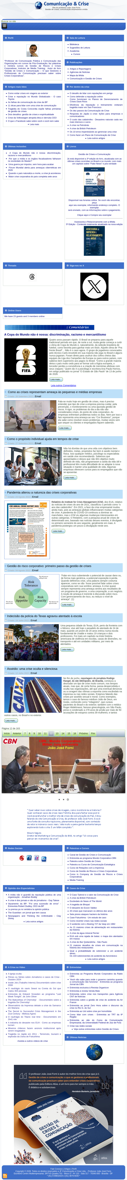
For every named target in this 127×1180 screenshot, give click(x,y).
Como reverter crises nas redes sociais (88, 921)
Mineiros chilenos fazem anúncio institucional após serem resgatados (34, 1029)
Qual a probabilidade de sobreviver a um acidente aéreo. (96, 952)
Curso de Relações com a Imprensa (87, 868)
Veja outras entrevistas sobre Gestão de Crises (96, 1029)
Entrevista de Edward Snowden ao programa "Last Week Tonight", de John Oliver (34, 995)
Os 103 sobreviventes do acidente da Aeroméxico (93, 956)
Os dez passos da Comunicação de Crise (89, 110)
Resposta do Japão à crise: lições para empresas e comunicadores (96, 115)
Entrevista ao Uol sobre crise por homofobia (90, 1011)
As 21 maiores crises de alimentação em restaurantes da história (96, 928)
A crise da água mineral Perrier (84, 933)
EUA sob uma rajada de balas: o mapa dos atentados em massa (96, 937)
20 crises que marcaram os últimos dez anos (91, 911)
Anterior (17, 733)
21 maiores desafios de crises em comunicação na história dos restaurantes (96, 946)
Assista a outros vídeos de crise (33, 1041)
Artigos (67, 1169)
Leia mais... (56, 379)
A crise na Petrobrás (79, 125)
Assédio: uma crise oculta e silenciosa (32, 668)
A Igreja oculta (14, 973)
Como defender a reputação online (86, 96)
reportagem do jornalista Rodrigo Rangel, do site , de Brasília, (89, 679)
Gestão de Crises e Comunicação (94, 154)
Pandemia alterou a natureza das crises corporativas (42, 492)
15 (68, 733)
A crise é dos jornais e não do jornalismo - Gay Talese (33, 900)
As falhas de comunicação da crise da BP (28, 102)
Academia (74, 51)
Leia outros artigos (96, 138)
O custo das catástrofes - (82, 119)
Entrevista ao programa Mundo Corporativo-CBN (93, 858)
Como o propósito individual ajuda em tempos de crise (43, 439)
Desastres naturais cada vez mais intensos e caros (96, 120)
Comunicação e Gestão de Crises (86, 78)
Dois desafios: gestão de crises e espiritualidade (31, 114)
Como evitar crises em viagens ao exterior (28, 93)
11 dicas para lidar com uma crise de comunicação (32, 105)
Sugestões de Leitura (80, 47)
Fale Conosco (56, 1169)
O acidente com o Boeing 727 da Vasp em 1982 (92, 924)
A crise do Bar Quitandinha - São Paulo (88, 942)
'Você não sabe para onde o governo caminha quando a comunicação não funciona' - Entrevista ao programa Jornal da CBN (96, 982)
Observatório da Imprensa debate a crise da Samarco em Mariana (34, 1006)
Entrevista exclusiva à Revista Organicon (89, 987)
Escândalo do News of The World (85, 901)
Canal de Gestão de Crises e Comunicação (90, 855)
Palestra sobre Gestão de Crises (85, 861)
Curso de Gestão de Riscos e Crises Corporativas (93, 871)
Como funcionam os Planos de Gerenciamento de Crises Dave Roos (96, 100)
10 (39, 733)
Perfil (74, 1169)
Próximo (83, 733)
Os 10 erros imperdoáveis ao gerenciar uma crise (93, 132)
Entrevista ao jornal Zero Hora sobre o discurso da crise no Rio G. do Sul (96, 1006)
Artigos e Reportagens (80, 69)
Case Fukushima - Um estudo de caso (88, 917)
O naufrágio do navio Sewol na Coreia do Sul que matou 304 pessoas (34, 989)
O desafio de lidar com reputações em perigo (91, 93)
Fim (93, 733)
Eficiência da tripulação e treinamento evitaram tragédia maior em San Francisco (96, 106)
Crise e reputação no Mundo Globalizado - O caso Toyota (34, 97)
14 (63, 733)
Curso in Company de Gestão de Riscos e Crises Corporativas (96, 875)
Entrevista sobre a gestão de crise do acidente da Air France (96, 1001)
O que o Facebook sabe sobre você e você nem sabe (33, 121)
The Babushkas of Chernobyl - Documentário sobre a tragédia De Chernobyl (34, 1001)
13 (57, 733)
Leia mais (34, 124)
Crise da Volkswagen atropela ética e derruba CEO (32, 117)
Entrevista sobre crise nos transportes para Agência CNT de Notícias (96, 995)
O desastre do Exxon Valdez (83, 908)
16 (74, 733)
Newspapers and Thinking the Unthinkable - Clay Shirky (34, 917)
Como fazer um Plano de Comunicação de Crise (93, 135)
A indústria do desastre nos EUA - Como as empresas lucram (34, 1023)
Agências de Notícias (80, 72)
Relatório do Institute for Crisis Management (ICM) (77, 502)
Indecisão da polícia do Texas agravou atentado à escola (44, 616)
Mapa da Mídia (77, 75)
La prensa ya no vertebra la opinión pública (28, 909)
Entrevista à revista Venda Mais (85, 991)
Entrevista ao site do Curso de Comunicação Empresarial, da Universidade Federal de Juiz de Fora (96, 1021)
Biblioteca (74, 44)
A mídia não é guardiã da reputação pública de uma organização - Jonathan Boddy (34, 896)
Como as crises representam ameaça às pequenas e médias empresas (54, 392)
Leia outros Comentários (63, 385)
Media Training (77, 880)
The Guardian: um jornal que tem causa (27, 912)
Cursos (76, 54)
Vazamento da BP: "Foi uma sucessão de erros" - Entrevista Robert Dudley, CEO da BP (34, 904)
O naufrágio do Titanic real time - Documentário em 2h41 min (34, 1018)
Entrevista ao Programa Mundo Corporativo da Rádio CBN (96, 974)
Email (38, 396)
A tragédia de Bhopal (80, 904)
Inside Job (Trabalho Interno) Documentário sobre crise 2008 (34, 983)
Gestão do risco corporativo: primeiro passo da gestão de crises (49, 566)
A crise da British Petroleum (83, 128)
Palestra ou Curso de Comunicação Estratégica (92, 864)
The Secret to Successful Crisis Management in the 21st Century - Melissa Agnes (34, 1012)
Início (7, 733)
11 (45, 733)
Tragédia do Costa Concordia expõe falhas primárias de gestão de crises (34, 110)
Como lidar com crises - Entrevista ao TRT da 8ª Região (96, 1015)
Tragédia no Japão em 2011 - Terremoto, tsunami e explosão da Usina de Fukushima (34, 1035)
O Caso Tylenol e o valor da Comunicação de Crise (94, 895)
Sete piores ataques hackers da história (88, 914)
